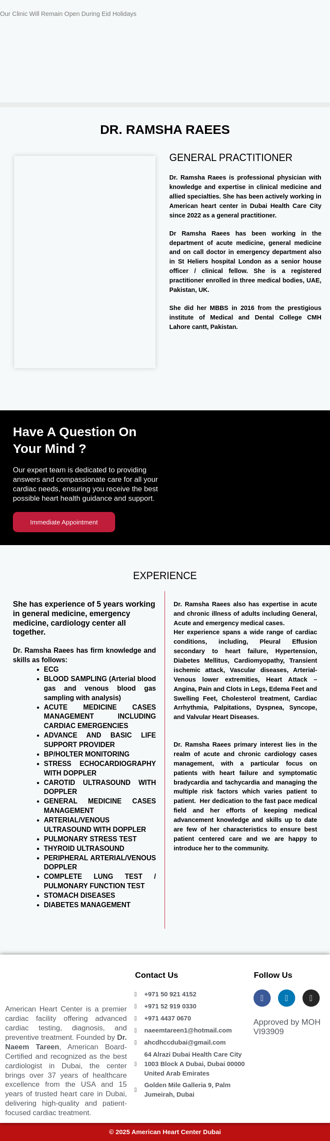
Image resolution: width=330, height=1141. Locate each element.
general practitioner (246, 215)
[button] (165, 104)
